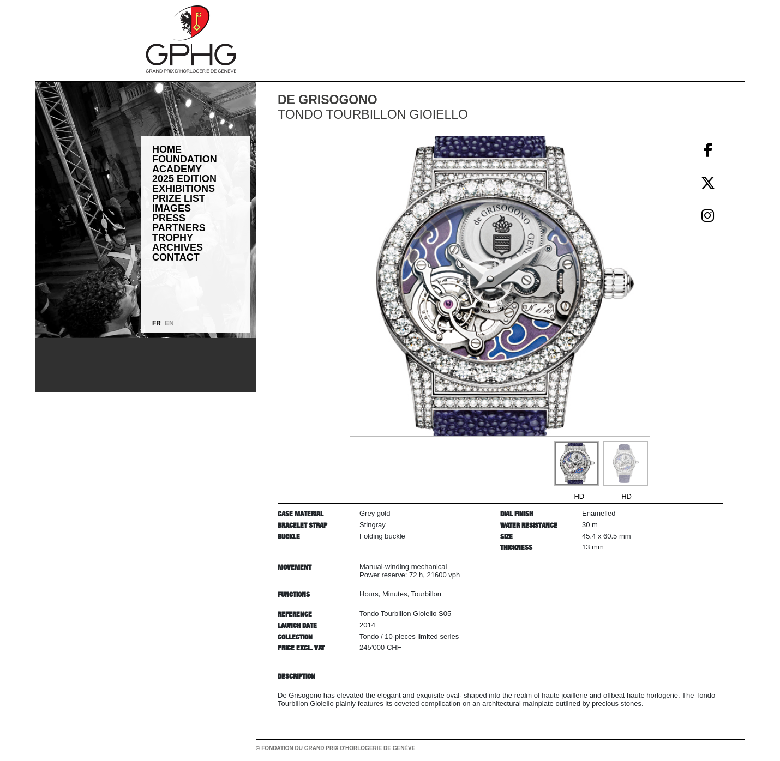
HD (579, 496)
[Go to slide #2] (625, 463)
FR (156, 323)
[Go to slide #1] (576, 463)
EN (169, 323)
